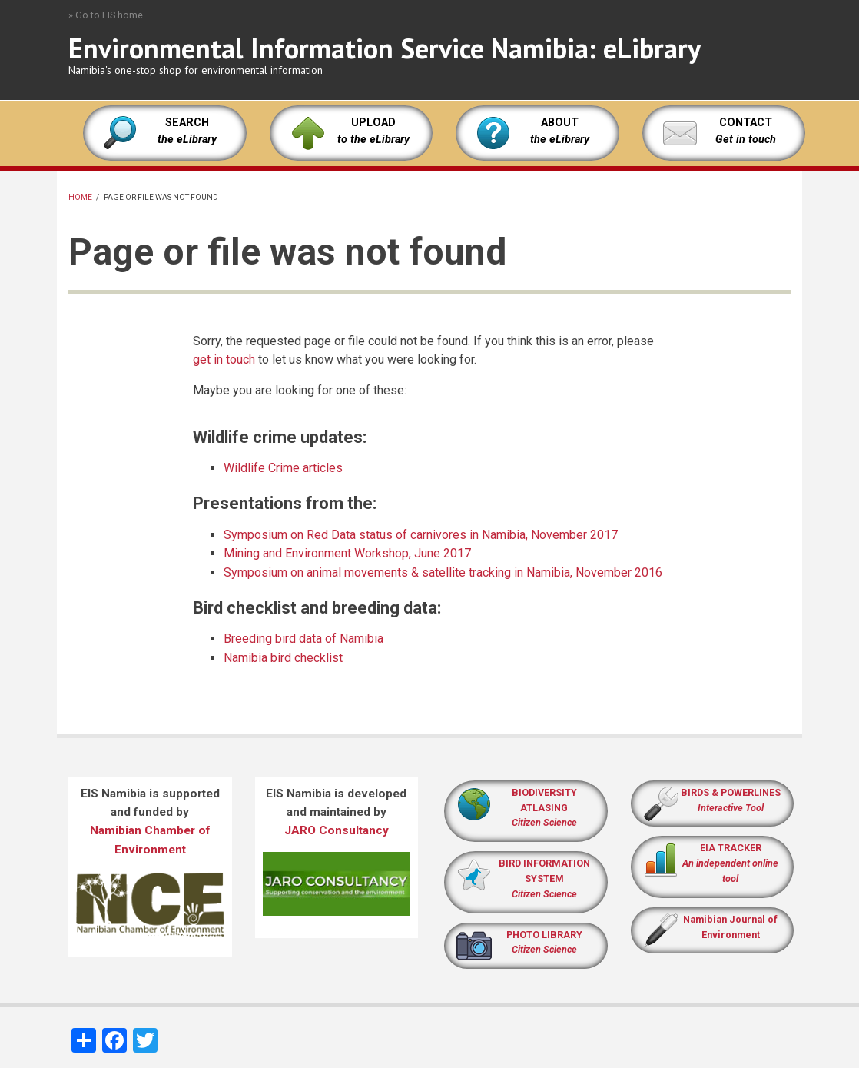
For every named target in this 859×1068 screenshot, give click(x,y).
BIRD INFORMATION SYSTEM (544, 878)
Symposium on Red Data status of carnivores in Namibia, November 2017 (421, 534)
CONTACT (745, 122)
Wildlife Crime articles (283, 468)
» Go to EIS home (105, 15)
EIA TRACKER (730, 847)
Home (80, 197)
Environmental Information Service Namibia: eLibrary (384, 48)
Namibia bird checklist (283, 657)
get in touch (224, 359)
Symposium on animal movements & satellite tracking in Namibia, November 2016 (443, 572)
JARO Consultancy (336, 830)
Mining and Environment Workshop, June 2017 (347, 553)
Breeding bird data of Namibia (303, 638)
